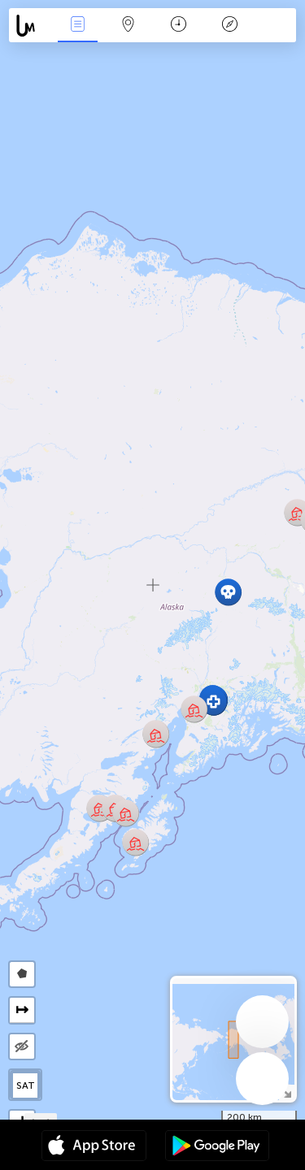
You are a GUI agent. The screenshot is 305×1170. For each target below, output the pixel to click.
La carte (128, 25)
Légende (229, 25)
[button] (213, 701)
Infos (77, 25)
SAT (25, 1085)
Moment (178, 25)
